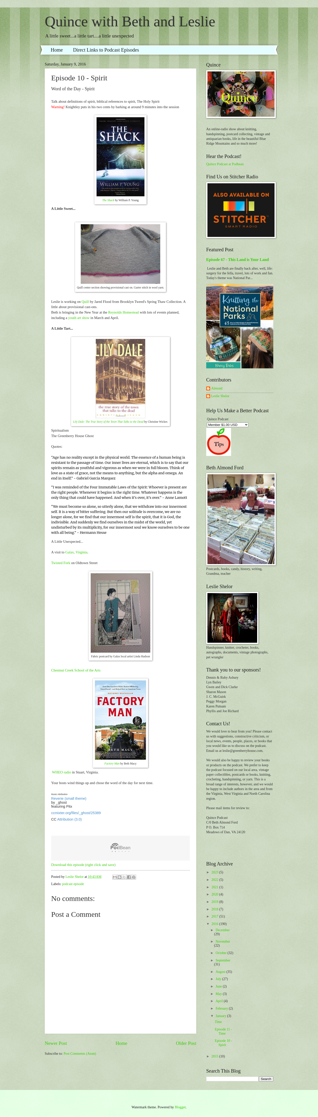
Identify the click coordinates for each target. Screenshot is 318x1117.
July (219, 979)
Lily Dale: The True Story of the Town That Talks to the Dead (108, 421)
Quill (85, 302)
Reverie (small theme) (68, 798)
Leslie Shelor (220, 396)
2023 (215, 872)
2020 (215, 894)
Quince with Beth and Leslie (130, 21)
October (222, 953)
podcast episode (73, 884)
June (219, 986)
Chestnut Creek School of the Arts (75, 670)
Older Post (186, 1043)
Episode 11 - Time (223, 1031)
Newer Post (56, 1043)
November (223, 941)
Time (218, 1022)
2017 (215, 916)
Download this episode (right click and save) (83, 865)
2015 (215, 1056)
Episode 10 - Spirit (223, 1043)
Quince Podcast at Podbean (225, 164)
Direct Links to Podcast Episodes (106, 50)
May (219, 994)
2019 (215, 902)
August (221, 972)
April (220, 1001)
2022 (215, 880)
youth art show (78, 318)
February (222, 1008)
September (223, 960)
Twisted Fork (60, 563)
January (221, 1016)
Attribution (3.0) (69, 819)
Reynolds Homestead (123, 312)
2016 (215, 924)
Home (57, 50)
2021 (215, 887)
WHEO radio (61, 772)
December (223, 930)
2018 (215, 909)
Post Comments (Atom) (80, 1053)
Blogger (180, 1107)
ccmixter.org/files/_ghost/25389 (76, 813)
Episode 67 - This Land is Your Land (237, 259)
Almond (216, 388)
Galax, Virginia (76, 552)
